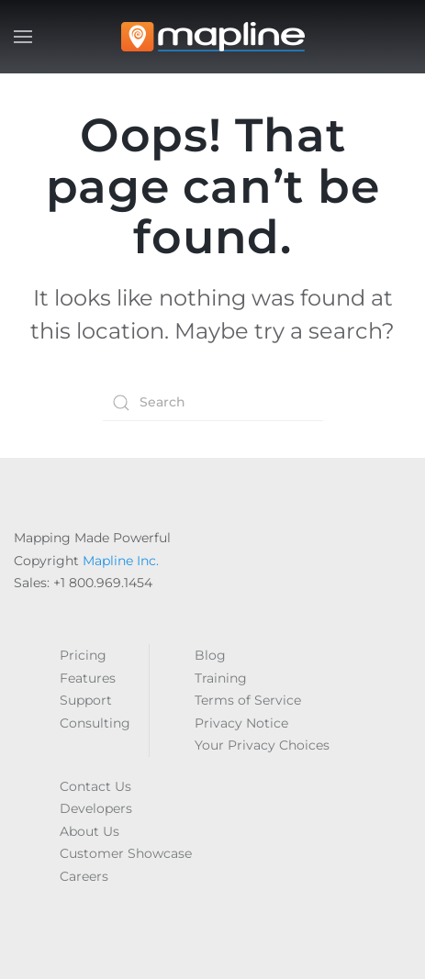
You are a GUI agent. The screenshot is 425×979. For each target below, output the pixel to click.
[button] (23, 36)
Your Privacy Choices (262, 745)
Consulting (95, 723)
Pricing (83, 655)
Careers (84, 876)
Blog (210, 655)
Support (86, 700)
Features (88, 678)
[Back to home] (213, 36)
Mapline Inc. (121, 560)
